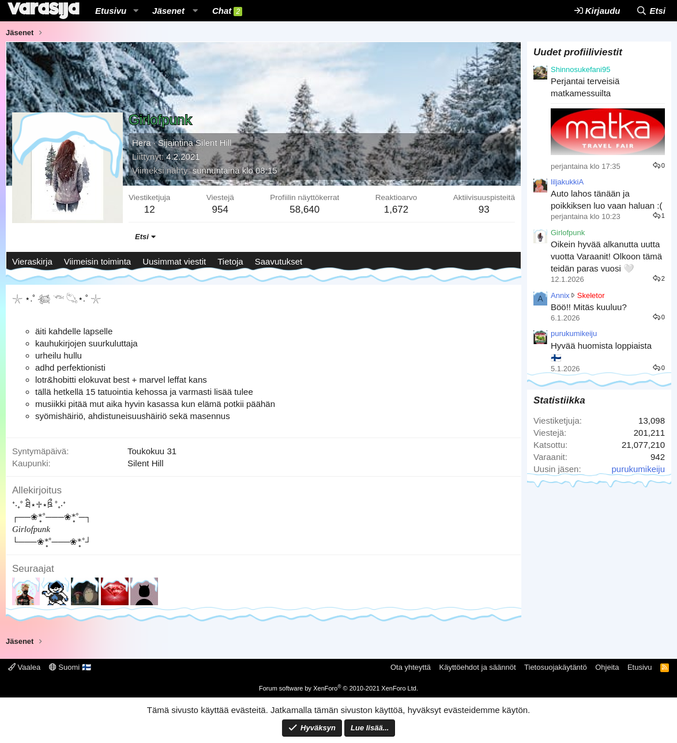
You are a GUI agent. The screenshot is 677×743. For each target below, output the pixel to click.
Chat (227, 11)
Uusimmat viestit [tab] (174, 261)
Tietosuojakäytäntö (555, 667)
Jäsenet (168, 11)
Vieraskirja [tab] (32, 261)
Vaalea (24, 667)
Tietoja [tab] (230, 261)
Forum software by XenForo (338, 688)
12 (149, 209)
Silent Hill (213, 143)
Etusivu (110, 11)
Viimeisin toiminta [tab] (97, 261)
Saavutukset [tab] (279, 261)
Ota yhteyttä (410, 667)
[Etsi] (650, 10)
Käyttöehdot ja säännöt (477, 667)
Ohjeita (607, 667)
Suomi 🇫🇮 (70, 667)
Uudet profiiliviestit (577, 52)
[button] (135, 10)
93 (484, 209)
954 (220, 209)
